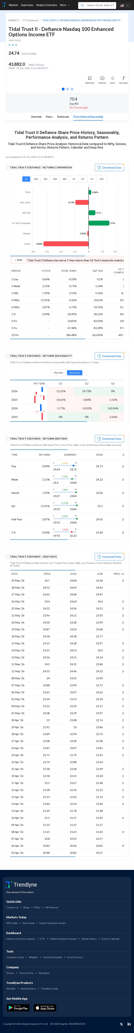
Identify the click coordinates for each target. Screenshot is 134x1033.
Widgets (33, 957)
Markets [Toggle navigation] (13, 5)
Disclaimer (44, 972)
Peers (49, 116)
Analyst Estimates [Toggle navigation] (46, 5)
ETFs (42, 938)
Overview (36, 116)
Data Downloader (52, 957)
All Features (51, 907)
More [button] (64, 5)
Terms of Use (26, 972)
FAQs (37, 907)
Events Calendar (111, 938)
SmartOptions (28, 988)
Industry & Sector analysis (20, 938)
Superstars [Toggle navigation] (27, 5)
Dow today (29, 922)
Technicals (63, 116)
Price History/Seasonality (88, 116)
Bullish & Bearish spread (63, 938)
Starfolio (11, 988)
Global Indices (89, 938)
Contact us (12, 907)
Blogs (26, 907)
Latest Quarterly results (52, 922)
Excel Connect (75, 957)
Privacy (10, 972)
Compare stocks (15, 957)
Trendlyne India (49, 988)
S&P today (12, 922)
